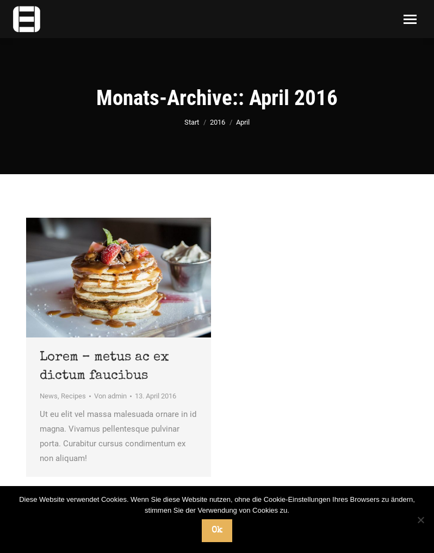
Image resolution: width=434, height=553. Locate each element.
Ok (217, 530)
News (49, 396)
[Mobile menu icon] (410, 19)
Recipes (73, 396)
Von (110, 396)
